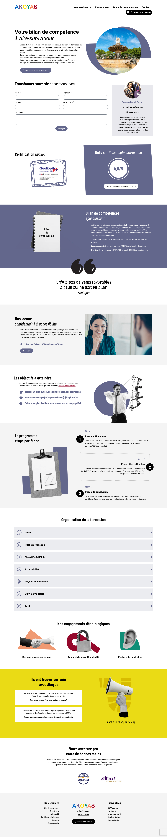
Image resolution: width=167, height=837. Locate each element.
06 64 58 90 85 (83, 814)
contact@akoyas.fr (83, 811)
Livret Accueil (112, 811)
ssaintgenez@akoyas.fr (134, 107)
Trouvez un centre (141, 12)
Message (19, 112)
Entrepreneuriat (53, 823)
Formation (55, 820)
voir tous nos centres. (67, 386)
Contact (146, 7)
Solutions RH (54, 814)
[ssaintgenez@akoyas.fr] (123, 107)
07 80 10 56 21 (134, 112)
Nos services (82, 7)
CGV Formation (113, 808)
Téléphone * (68, 102)
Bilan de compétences (125, 7)
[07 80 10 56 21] (127, 112)
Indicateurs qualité (114, 814)
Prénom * (67, 93)
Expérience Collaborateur (50, 817)
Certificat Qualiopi (114, 817)
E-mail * (18, 102)
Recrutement (102, 7)
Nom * (18, 93)
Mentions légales (113, 820)
